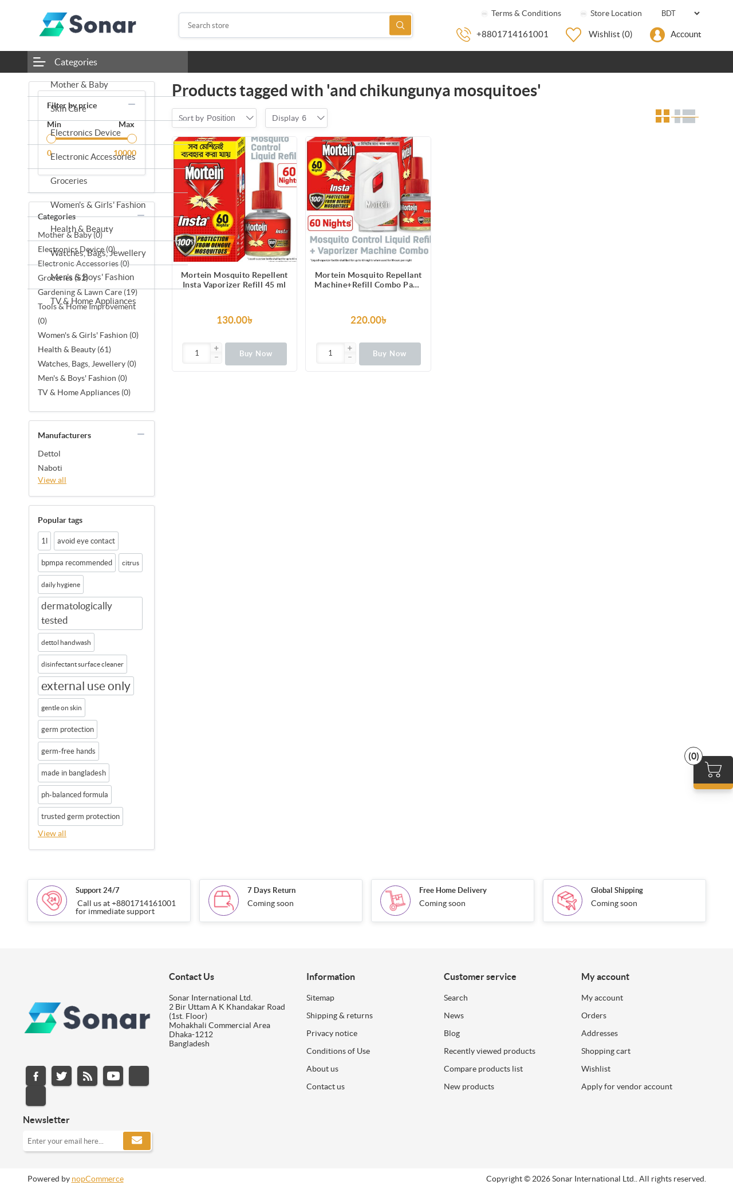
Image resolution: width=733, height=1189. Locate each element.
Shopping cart (605, 1051)
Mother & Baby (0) (70, 234)
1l (44, 541)
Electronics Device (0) (76, 249)
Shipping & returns (339, 1015)
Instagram (139, 1076)
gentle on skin (61, 707)
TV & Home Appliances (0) (84, 392)
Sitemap (320, 997)
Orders (593, 1015)
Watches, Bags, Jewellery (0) (87, 363)
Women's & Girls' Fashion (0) (88, 335)
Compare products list (483, 1068)
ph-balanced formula (74, 794)
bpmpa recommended (76, 562)
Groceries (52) (63, 277)
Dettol (49, 453)
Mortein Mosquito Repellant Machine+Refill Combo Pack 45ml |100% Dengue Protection (368, 280)
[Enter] (197, 353)
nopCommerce (98, 1178)
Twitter (62, 1076)
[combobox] (221, 118)
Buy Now (256, 353)
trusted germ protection (80, 816)
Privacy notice (331, 1033)
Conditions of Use (338, 1051)
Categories (75, 62)
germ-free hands (68, 751)
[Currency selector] (680, 13)
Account (686, 34)
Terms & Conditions (520, 13)
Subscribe (137, 1141)
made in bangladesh (73, 773)
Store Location (610, 13)
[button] (216, 349)
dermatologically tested (76, 613)
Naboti (50, 468)
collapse (131, 104)
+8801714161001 (512, 34)
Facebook (36, 1076)
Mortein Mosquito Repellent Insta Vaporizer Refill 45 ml (234, 279)
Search (400, 25)
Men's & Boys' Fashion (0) (82, 378)
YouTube (113, 1076)
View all (52, 480)
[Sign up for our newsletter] (87, 1141)
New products (469, 1086)
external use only (86, 685)
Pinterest (36, 1096)
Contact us (325, 1086)
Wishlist (595, 1068)
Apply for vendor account (626, 1086)
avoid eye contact (86, 541)
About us (322, 1068)
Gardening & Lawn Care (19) (87, 292)
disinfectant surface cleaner (82, 664)
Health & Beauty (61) (74, 349)
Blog (452, 1033)
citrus (130, 562)
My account (602, 997)
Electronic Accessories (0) (83, 263)
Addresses (599, 1033)
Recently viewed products (489, 1051)
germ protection (67, 729)
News (454, 1015)
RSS (87, 1076)
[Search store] (296, 25)
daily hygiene (60, 584)
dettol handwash (66, 642)
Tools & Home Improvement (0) (87, 313)
